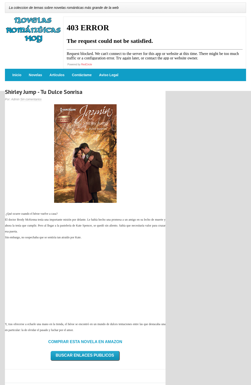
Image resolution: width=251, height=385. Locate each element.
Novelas (35, 75)
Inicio (16, 75)
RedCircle (86, 64)
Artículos (56, 75)
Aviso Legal (108, 75)
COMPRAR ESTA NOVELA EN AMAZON (85, 342)
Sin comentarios (31, 99)
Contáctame (82, 75)
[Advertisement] (85, 280)
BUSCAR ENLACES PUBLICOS (85, 355)
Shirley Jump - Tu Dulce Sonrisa (44, 92)
